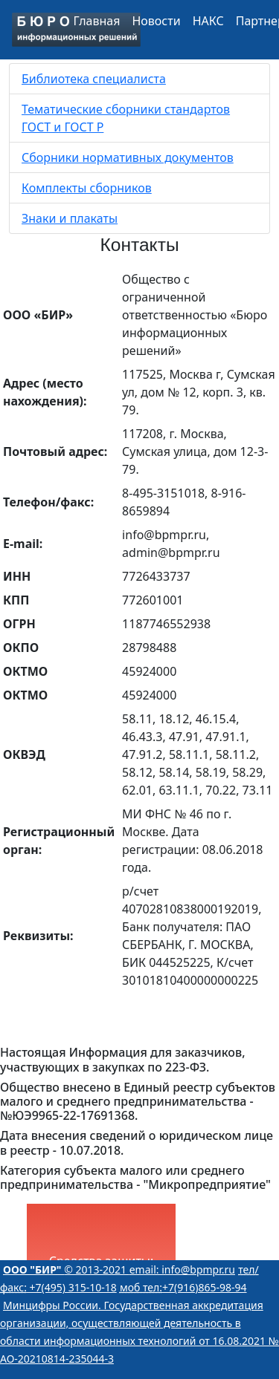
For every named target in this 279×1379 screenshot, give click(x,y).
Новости (156, 21)
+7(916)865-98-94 (183, 1287)
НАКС (208, 21)
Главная (97, 21)
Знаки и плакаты (70, 218)
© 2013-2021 (66, 1269)
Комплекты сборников (87, 188)
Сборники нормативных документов (128, 157)
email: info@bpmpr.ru (182, 1269)
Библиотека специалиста (94, 79)
